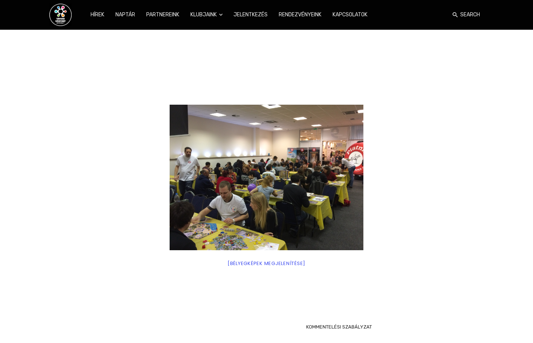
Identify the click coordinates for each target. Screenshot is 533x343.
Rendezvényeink (300, 15)
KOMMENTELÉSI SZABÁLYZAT (339, 327)
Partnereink (162, 15)
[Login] (444, 15)
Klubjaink (203, 15)
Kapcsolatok (350, 15)
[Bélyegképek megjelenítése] (266, 263)
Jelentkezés (250, 15)
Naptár (125, 15)
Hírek (97, 15)
